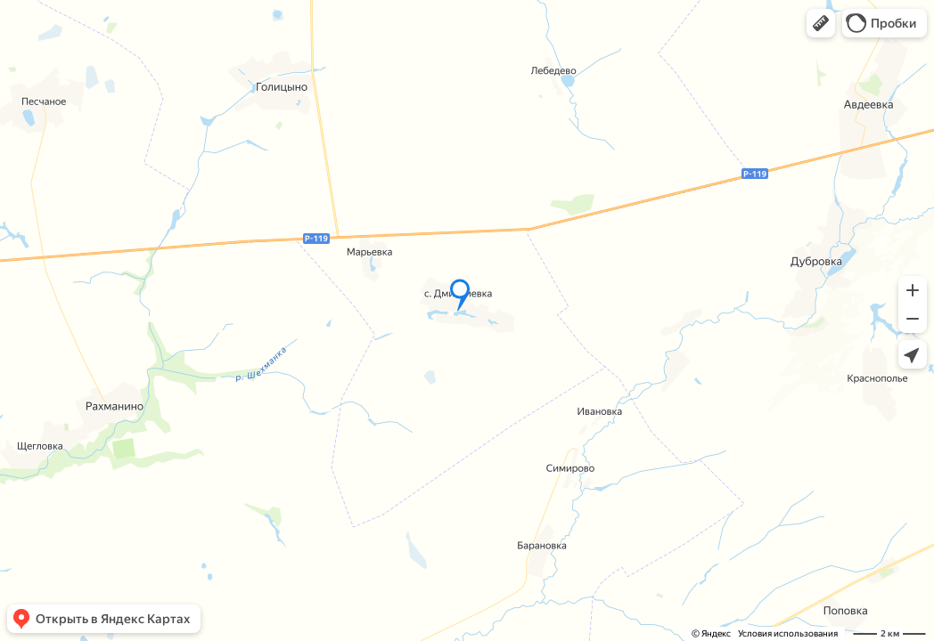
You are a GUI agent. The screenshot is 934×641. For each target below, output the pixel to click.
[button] (821, 23)
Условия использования (788, 633)
